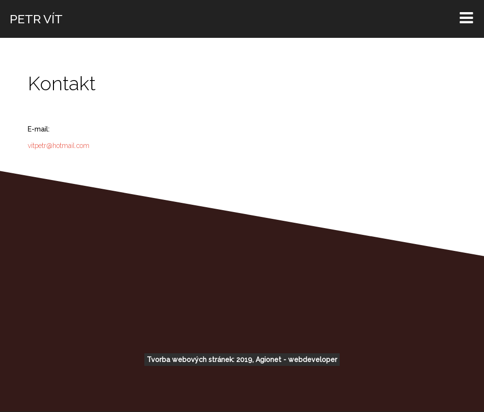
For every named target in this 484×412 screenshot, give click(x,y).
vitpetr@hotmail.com (58, 145)
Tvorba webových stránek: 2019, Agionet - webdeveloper (242, 359)
